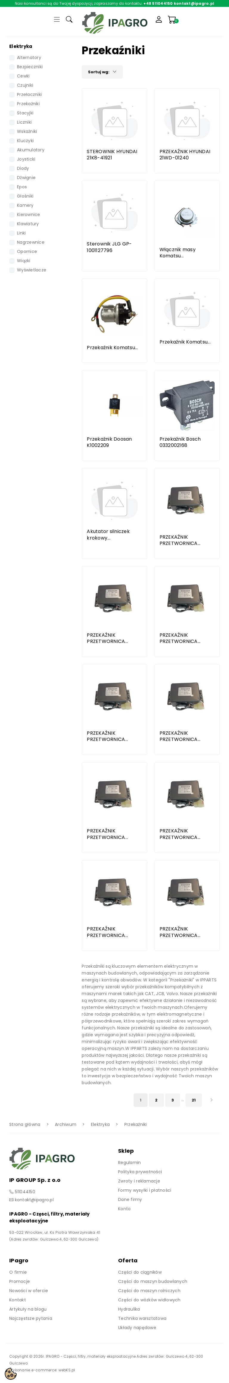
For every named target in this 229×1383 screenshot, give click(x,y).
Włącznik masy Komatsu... (178, 252)
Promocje (19, 1281)
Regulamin (129, 1163)
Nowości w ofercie (28, 1291)
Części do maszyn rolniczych (149, 1291)
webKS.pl (66, 1370)
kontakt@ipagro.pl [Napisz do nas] (194, 3)
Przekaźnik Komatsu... (112, 347)
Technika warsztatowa (142, 1318)
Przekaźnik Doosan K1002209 (109, 442)
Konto (124, 1209)
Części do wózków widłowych (149, 1300)
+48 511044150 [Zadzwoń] (158, 3)
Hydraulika (129, 1309)
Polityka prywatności (140, 1172)
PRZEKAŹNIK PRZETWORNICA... (180, 540)
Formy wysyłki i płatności (144, 1190)
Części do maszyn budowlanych (152, 1281)
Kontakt (17, 1300)
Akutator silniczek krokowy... (108, 534)
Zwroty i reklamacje (139, 1181)
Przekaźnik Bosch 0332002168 (180, 442)
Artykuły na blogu (28, 1309)
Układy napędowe (137, 1328)
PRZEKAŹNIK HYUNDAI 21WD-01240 (185, 154)
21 (194, 1100)
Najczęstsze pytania (30, 1318)
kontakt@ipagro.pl (34, 1200)
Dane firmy (130, 1199)
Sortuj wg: (102, 72)
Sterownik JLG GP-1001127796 (109, 247)
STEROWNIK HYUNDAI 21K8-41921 (112, 154)
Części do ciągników (140, 1272)
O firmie (18, 1272)
